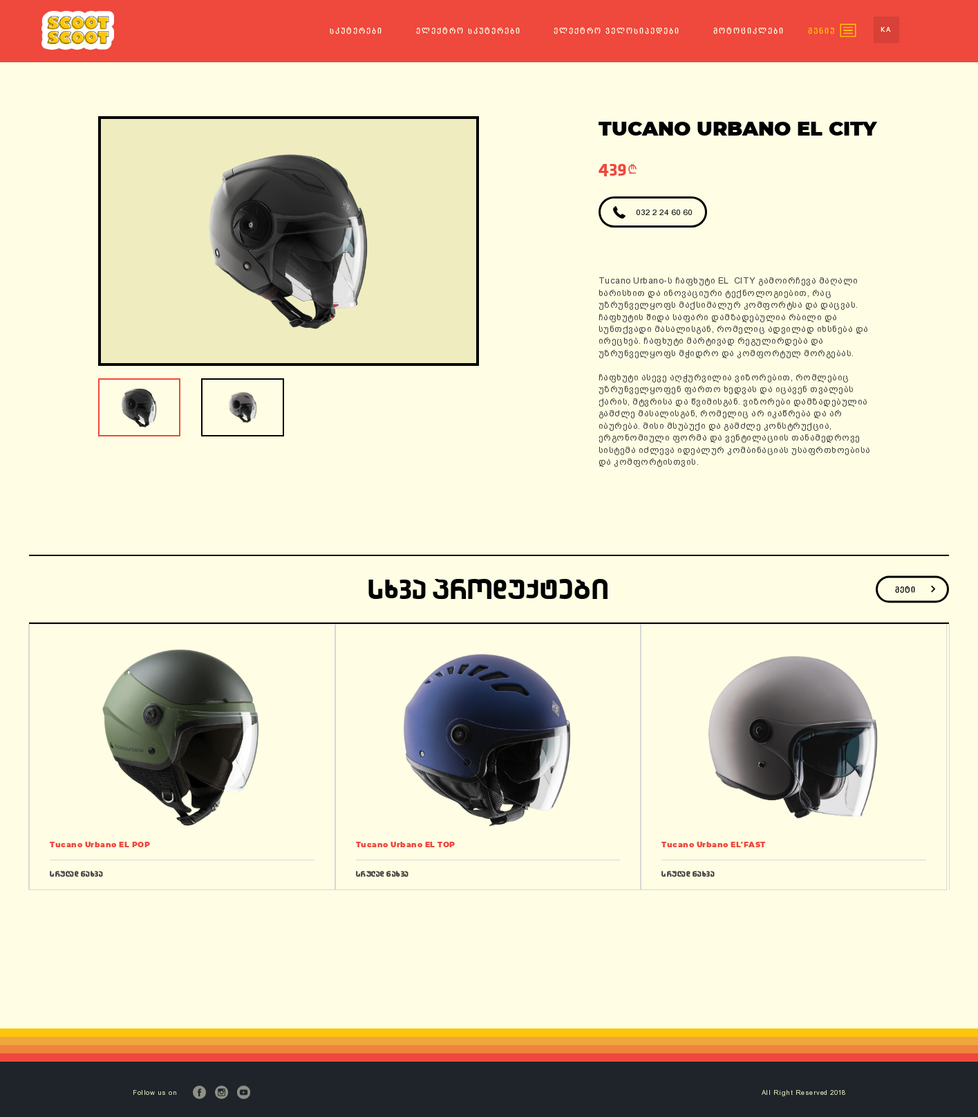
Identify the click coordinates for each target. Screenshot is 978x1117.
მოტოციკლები (748, 31)
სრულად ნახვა (76, 874)
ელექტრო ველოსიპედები (617, 31)
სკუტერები (356, 31)
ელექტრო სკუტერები (468, 31)
